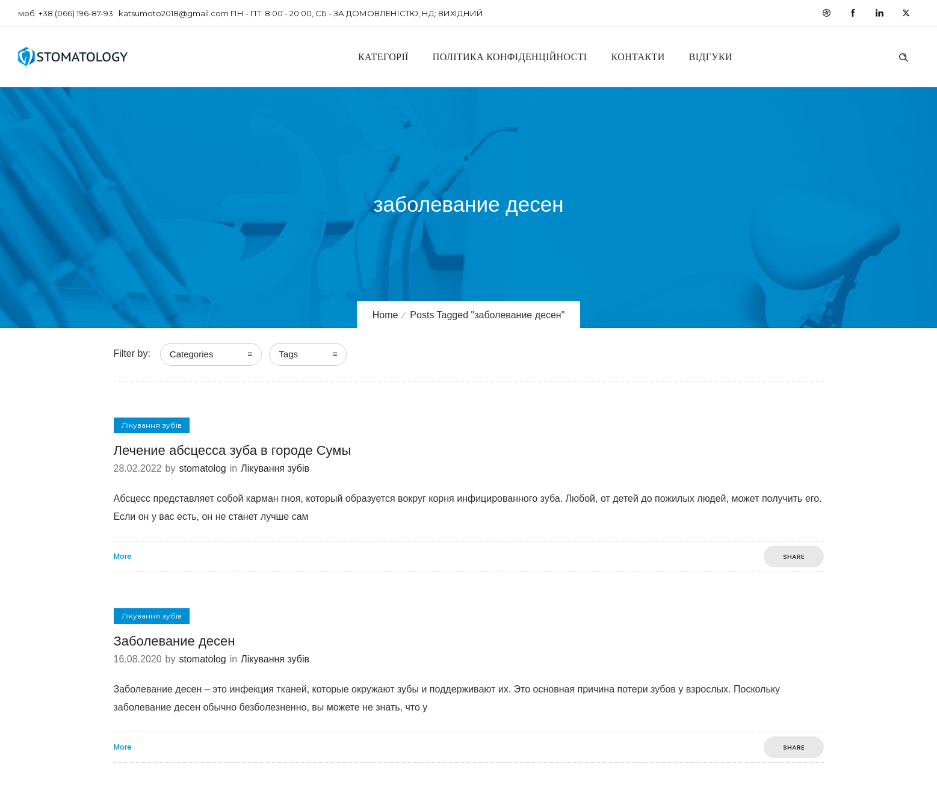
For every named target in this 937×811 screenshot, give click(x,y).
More (123, 556)
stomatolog (202, 468)
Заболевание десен (174, 641)
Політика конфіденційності (510, 57)
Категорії (383, 57)
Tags (288, 354)
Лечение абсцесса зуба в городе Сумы (232, 450)
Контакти (638, 57)
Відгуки (710, 57)
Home (385, 315)
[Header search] (903, 56)
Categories (192, 354)
